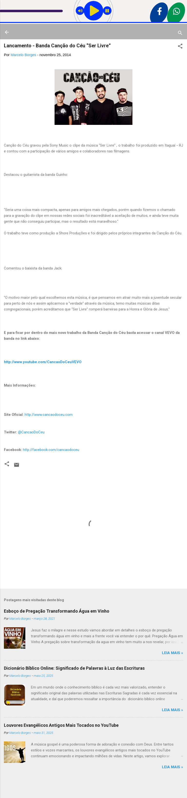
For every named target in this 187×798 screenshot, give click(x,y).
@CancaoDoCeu (31, 432)
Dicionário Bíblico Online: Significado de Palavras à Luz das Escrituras (74, 668)
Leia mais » (172, 653)
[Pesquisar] (180, 33)
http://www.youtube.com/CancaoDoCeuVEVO (43, 362)
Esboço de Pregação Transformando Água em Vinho (56, 611)
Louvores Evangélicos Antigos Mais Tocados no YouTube (61, 725)
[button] (180, 47)
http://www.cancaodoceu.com (49, 414)
